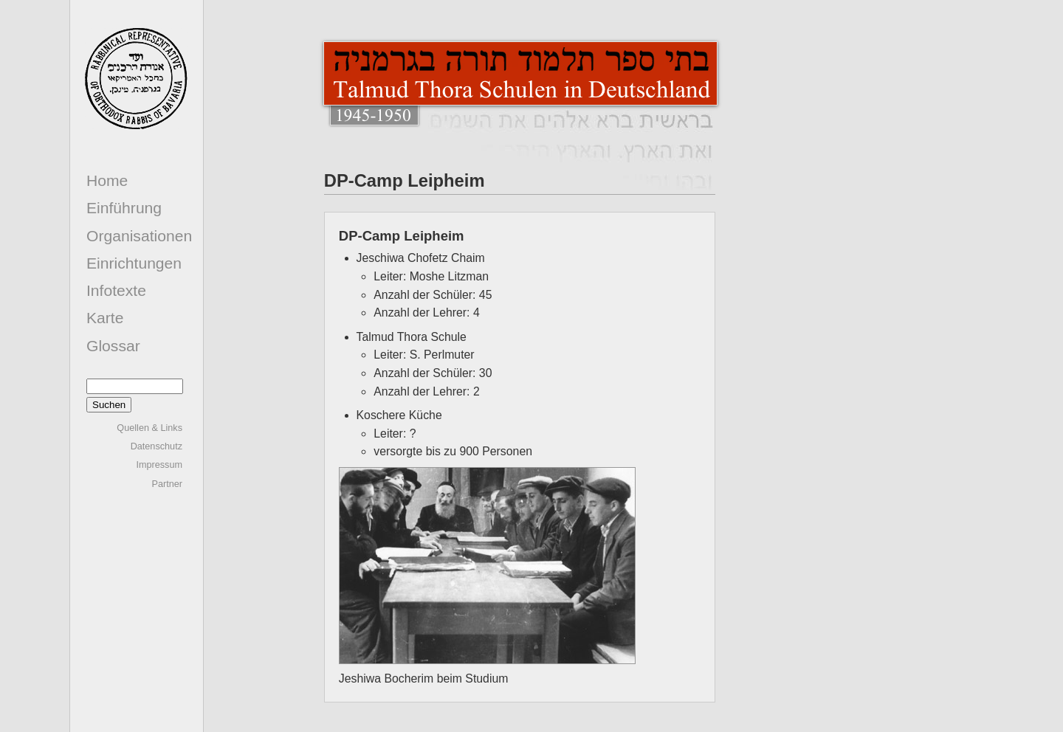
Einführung (124, 207)
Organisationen (139, 235)
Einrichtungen (134, 263)
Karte (104, 317)
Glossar (113, 345)
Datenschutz (156, 446)
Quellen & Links (149, 428)
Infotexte (116, 290)
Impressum (159, 465)
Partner (166, 484)
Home (107, 180)
